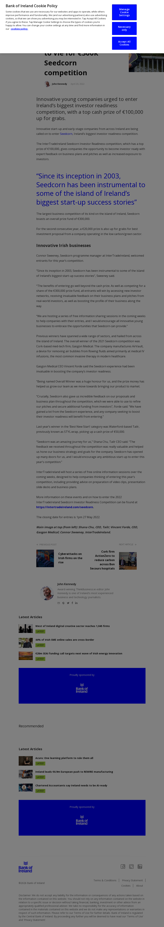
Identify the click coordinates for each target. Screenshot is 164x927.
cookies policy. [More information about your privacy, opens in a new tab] (19, 25)
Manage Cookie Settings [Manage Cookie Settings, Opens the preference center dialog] (124, 9)
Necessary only (124, 25)
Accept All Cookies (124, 40)
